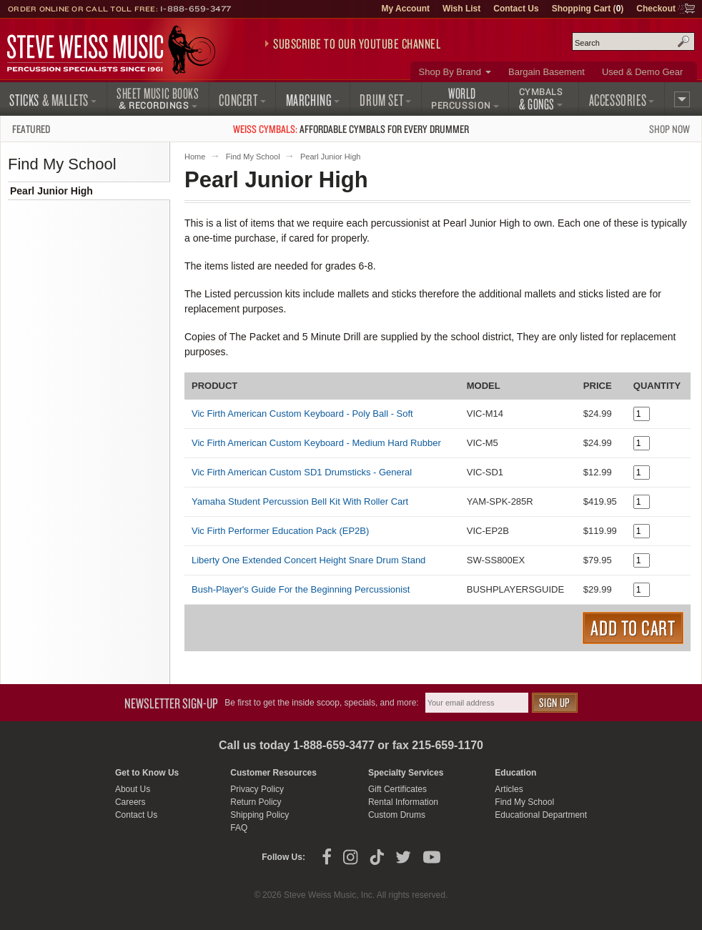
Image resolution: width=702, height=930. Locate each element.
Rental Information (403, 802)
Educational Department (541, 815)
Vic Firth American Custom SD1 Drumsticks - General (302, 472)
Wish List (461, 9)
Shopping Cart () (588, 9)
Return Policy (255, 802)
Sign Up (554, 702)
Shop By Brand (450, 71)
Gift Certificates (397, 789)
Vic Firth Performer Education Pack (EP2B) (280, 530)
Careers (130, 802)
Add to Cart (633, 627)
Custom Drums (396, 815)
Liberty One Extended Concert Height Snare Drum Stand (308, 560)
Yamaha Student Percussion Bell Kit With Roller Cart (300, 501)
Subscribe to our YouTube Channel (356, 43)
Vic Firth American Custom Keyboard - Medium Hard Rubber (316, 442)
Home (194, 156)
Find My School (253, 156)
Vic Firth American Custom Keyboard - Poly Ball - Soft (302, 413)
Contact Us (515, 9)
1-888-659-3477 (196, 9)
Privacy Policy (257, 789)
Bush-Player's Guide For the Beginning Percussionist (301, 589)
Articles (509, 789)
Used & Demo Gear (642, 71)
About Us (132, 789)
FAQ (238, 828)
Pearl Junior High (51, 191)
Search (683, 41)
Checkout (656, 9)
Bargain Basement (546, 71)
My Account (405, 9)
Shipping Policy (259, 815)
